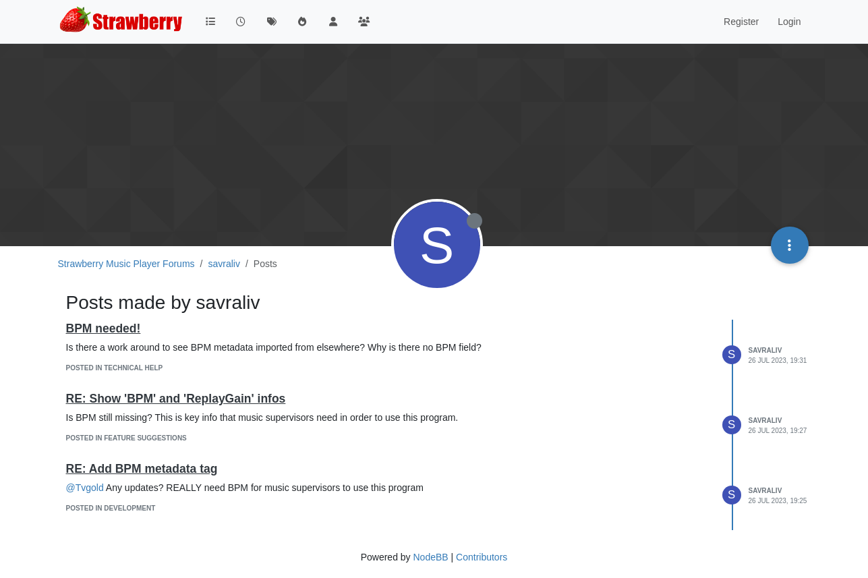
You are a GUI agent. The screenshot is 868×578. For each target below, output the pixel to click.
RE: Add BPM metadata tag (142, 468)
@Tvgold (85, 487)
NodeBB (430, 557)
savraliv (765, 350)
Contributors (481, 557)
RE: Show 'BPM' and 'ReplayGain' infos (176, 398)
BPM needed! (103, 328)
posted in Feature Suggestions (126, 438)
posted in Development (111, 508)
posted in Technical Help (114, 368)
